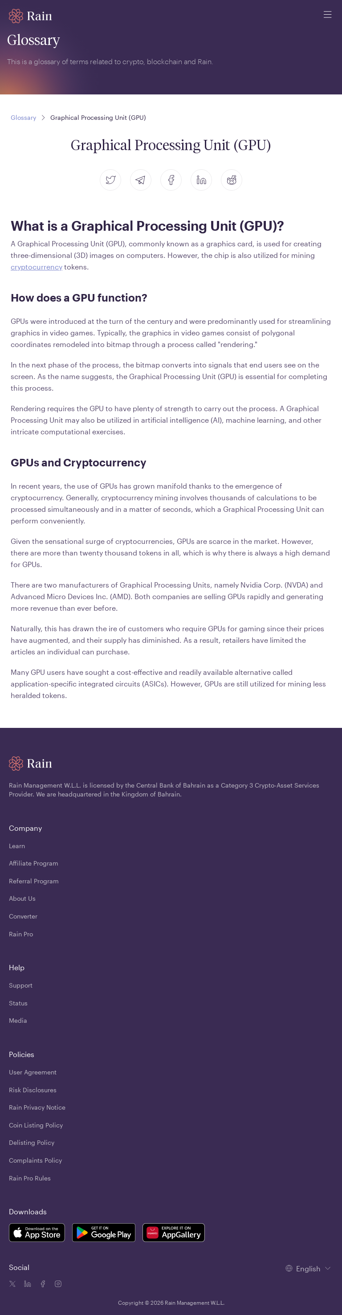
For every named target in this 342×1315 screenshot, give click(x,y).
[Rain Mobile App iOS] (37, 1234)
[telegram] (140, 180)
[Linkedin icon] (26, 1284)
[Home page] (30, 16)
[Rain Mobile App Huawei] (173, 1234)
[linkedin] (201, 180)
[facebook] (171, 180)
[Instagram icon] (57, 1284)
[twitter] (110, 180)
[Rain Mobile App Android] (103, 1234)
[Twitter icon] (12, 1284)
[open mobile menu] (327, 16)
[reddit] (231, 180)
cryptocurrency (36, 266)
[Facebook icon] (41, 1284)
